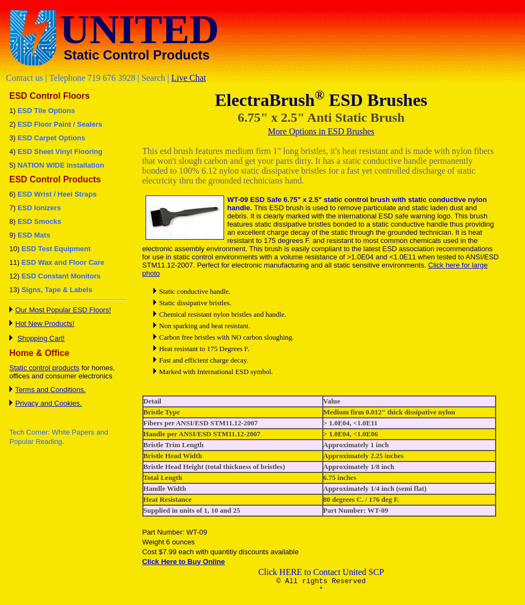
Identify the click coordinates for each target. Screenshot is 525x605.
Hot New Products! (44, 323)
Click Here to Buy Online (183, 561)
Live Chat (188, 77)
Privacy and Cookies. (48, 403)
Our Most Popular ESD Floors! (63, 310)
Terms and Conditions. (50, 389)
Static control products (44, 368)
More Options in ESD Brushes (321, 131)
